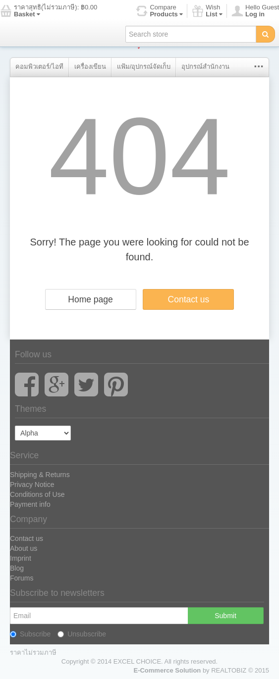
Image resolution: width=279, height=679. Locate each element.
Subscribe (30, 634)
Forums (21, 578)
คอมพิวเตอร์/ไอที (39, 66)
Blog (17, 568)
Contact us (189, 299)
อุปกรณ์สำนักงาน (205, 66)
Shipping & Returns (40, 475)
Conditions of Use (37, 494)
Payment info (30, 504)
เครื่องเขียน (90, 66)
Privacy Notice (32, 484)
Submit (225, 616)
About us (23, 548)
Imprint (20, 558)
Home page (90, 299)
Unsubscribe (81, 634)
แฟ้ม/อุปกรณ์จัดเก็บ (144, 66)
